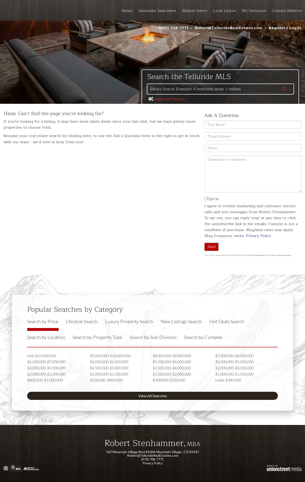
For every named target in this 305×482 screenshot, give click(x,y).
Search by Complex (203, 337)
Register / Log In (285, 28)
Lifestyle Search (82, 321)
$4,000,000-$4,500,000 (46, 367)
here (87, 136)
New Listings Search (181, 321)
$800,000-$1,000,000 (45, 380)
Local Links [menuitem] (224, 10)
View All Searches (152, 395)
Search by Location (46, 337)
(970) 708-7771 (173, 28)
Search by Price (42, 321)
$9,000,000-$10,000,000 (110, 355)
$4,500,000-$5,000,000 (109, 367)
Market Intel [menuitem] (194, 10)
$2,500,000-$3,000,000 (46, 374)
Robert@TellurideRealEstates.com (228, 28)
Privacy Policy (258, 236)
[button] (284, 89)
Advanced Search (169, 99)
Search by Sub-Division (153, 337)
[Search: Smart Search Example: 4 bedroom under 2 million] (211, 89)
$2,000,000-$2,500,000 (109, 374)
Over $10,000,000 (41, 355)
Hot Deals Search (226, 321)
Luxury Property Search (129, 321)
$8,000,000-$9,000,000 (171, 355)
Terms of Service (278, 255)
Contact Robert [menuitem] (286, 10)
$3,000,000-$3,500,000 (234, 367)
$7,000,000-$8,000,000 (234, 355)
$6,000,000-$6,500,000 (109, 361)
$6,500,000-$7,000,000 (46, 361)
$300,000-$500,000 (168, 380)
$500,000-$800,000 (106, 380)
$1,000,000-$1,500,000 (234, 374)
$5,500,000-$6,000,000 (171, 361)
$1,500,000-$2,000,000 (171, 374)
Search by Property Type (97, 337)
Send (211, 246)
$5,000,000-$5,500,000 (234, 361)
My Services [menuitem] (254, 10)
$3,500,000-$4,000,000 (171, 367)
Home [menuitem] (127, 10)
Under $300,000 (228, 380)
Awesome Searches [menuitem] (157, 10)
